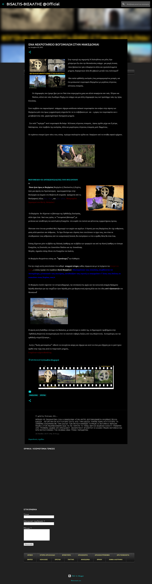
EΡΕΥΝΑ (42, 395)
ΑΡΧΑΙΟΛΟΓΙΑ (83, 555)
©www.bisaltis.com (76, 580)
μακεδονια (33, 395)
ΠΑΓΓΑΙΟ (71, 559)
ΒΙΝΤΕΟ (30, 559)
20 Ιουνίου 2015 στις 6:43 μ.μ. (47, 434)
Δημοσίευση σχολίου (36, 439)
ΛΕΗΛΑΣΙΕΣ (44, 559)
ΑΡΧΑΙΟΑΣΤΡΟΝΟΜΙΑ (102, 555)
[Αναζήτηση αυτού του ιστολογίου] (137, 4)
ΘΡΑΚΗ (99, 559)
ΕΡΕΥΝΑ (58, 559)
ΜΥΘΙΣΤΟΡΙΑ (66, 555)
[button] (29, 52)
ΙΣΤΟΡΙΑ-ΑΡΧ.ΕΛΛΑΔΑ (47, 555)
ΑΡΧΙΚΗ (30, 555)
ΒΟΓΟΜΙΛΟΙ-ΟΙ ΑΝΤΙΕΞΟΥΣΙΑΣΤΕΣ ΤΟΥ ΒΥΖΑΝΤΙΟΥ (53, 180)
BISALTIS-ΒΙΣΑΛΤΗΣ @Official (33, 4)
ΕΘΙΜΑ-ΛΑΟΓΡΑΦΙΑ (115, 559)
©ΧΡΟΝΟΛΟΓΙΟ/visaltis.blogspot (43, 360)
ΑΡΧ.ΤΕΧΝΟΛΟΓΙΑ (123, 555)
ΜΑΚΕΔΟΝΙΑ (85, 559)
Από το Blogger (76, 576)
